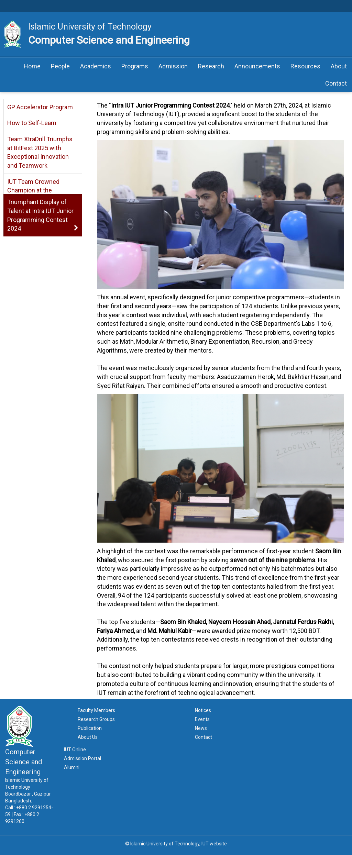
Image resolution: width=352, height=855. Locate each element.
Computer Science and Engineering (109, 40)
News (201, 728)
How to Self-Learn (31, 122)
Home (32, 66)
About (339, 66)
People (60, 66)
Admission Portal (82, 758)
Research (211, 66)
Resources (305, 66)
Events (202, 719)
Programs (134, 66)
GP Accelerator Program (40, 107)
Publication (90, 728)
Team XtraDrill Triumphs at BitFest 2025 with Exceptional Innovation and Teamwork (40, 152)
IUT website (214, 843)
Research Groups (96, 719)
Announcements (257, 66)
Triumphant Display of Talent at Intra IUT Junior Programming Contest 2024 (40, 215)
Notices (203, 710)
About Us (88, 737)
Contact (336, 83)
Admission (173, 66)
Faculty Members (96, 710)
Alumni (71, 767)
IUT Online (75, 749)
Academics (95, 66)
